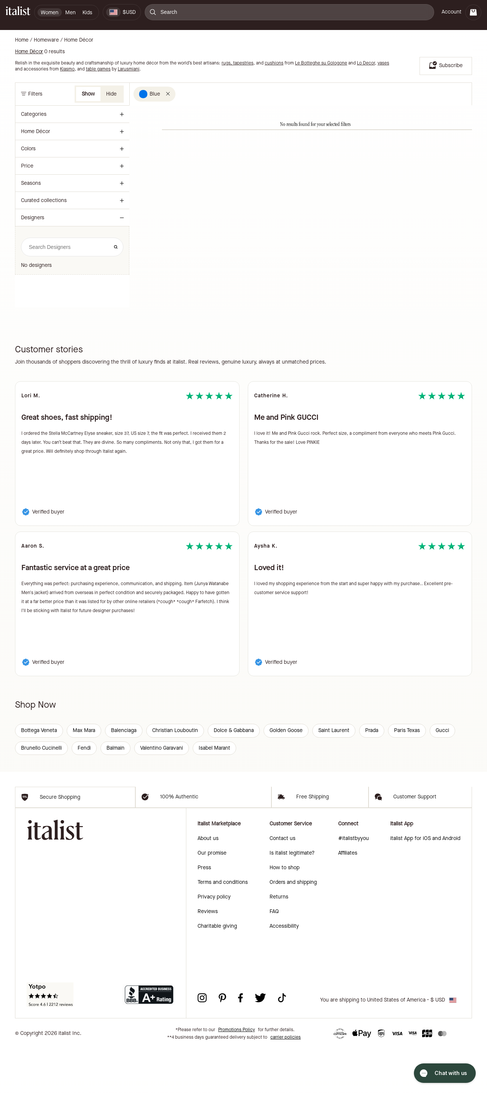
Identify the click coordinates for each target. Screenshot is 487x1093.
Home (21, 40)
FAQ (274, 956)
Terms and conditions (223, 926)
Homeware (46, 40)
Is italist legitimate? (292, 897)
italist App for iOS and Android (425, 882)
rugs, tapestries (237, 63)
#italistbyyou (353, 882)
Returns (279, 941)
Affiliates (347, 897)
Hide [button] (111, 93)
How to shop (285, 912)
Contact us (282, 882)
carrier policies (285, 1082)
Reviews (208, 956)
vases (383, 63)
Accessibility (284, 970)
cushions (274, 63)
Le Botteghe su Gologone (321, 63)
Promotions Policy (236, 1074)
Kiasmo (67, 69)
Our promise (212, 897)
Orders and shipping (293, 926)
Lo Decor (366, 63)
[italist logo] (18, 12)
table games (98, 69)
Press (204, 912)
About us (208, 882)
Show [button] (88, 93)
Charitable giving (217, 970)
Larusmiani (128, 69)
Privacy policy (214, 941)
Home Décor (78, 40)
